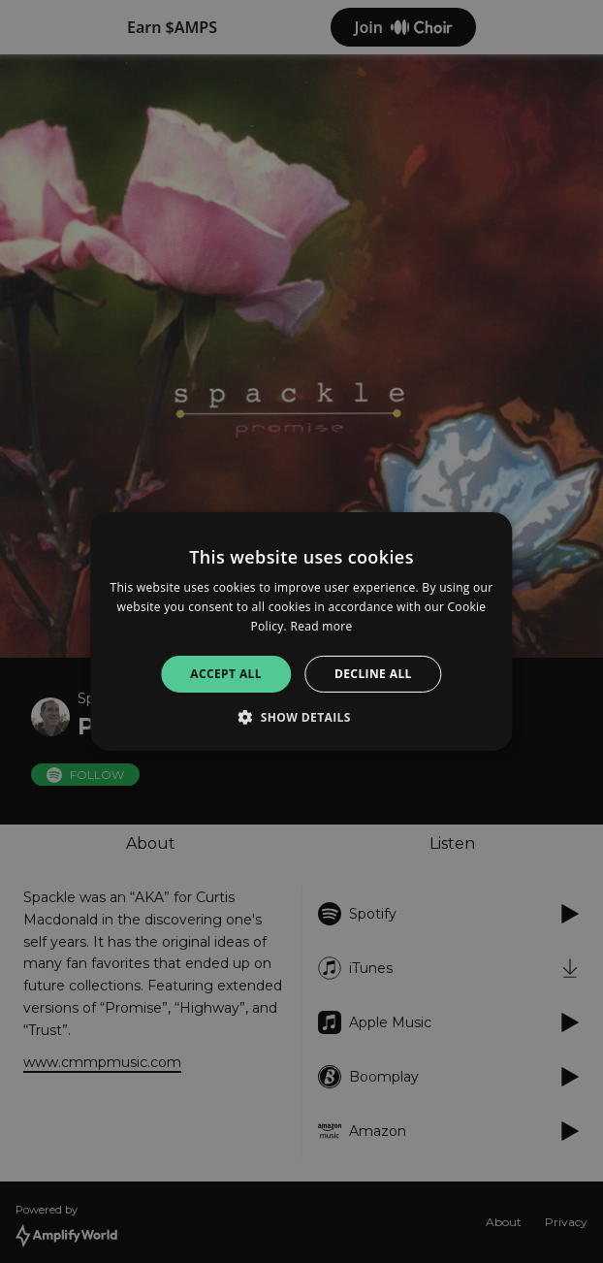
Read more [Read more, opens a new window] (321, 626)
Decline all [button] (373, 673)
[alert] (301, 631)
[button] (301, 717)
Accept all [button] (226, 673)
